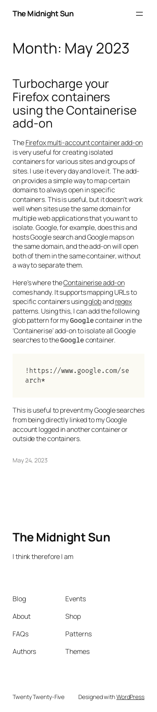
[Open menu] (139, 14)
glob (94, 301)
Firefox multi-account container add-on (84, 142)
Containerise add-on (93, 282)
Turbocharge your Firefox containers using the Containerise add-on (74, 103)
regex (123, 301)
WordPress (130, 695)
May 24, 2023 (30, 458)
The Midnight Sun (43, 13)
